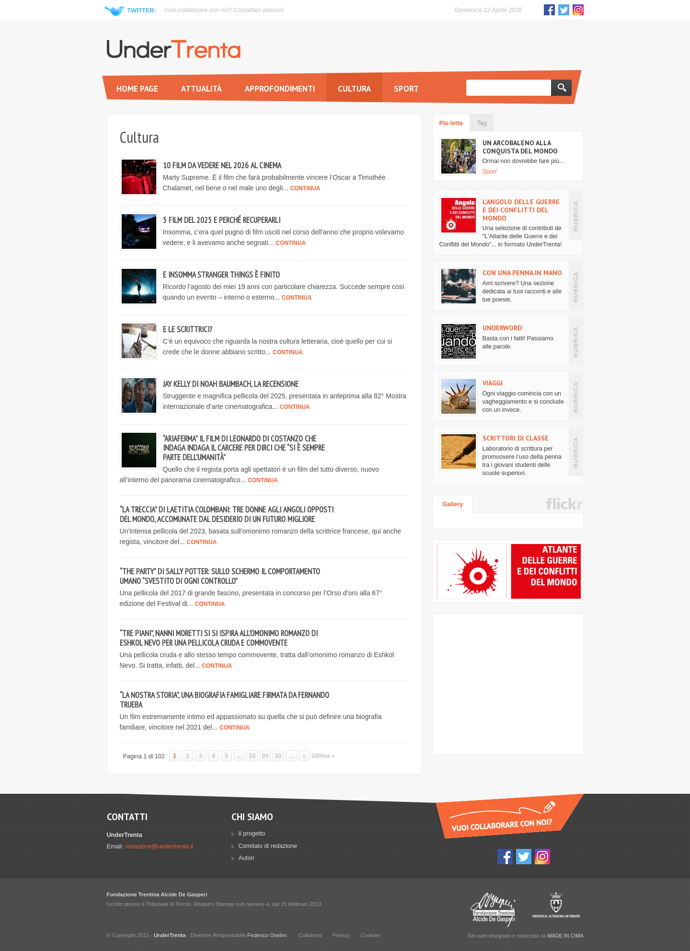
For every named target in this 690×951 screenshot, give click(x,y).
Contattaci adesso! (259, 10)
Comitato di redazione (268, 846)
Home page (137, 88)
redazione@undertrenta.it (159, 846)
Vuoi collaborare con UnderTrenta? (510, 816)
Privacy (341, 935)
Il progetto (252, 833)
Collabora (310, 935)
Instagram (578, 9)
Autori (246, 858)
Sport (406, 88)
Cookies (370, 935)
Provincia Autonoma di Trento (556, 910)
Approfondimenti (280, 88)
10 (252, 756)
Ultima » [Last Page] (323, 756)
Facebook (549, 9)
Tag (482, 123)
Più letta (451, 123)
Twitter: (141, 10)
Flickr (564, 504)
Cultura (354, 88)
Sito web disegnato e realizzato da (526, 936)
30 (278, 756)
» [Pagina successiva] (304, 756)
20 (265, 756)
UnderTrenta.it (174, 49)
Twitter (563, 9)
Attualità (201, 88)
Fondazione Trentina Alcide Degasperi (492, 910)
